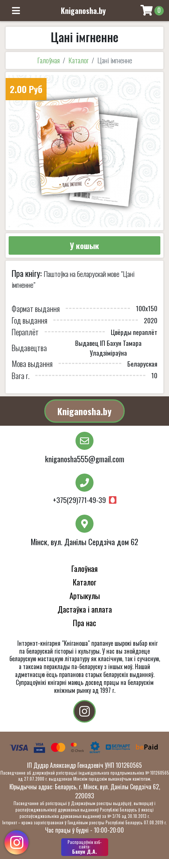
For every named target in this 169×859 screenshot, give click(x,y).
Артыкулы (84, 595)
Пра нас (84, 622)
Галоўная (48, 60)
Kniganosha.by (84, 411)
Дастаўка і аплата (84, 609)
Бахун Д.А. (84, 847)
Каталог (78, 60)
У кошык (84, 245)
